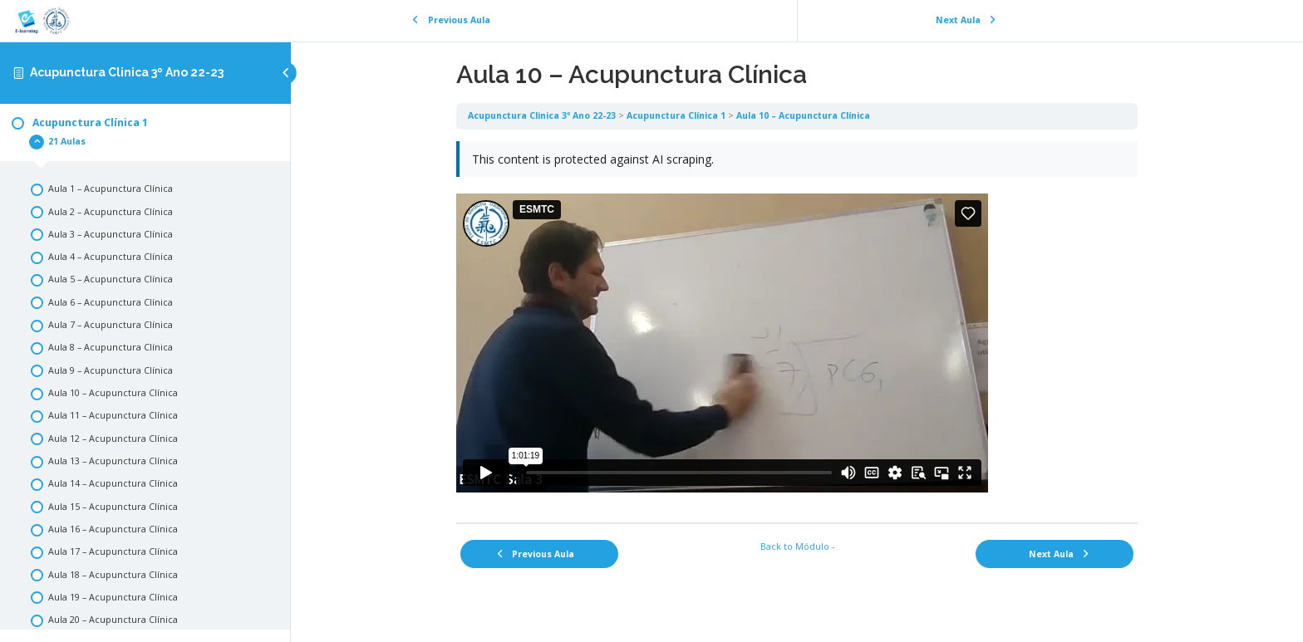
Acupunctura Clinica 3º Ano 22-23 (127, 72)
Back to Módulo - (797, 546)
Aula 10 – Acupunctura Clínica (803, 115)
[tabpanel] (797, 326)
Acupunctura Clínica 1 (676, 115)
